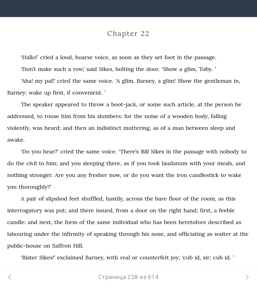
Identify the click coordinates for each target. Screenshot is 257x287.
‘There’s (129, 151)
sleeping (93, 163)
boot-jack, (124, 104)
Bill (145, 151)
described (221, 222)
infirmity (73, 233)
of (162, 116)
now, (115, 175)
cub (218, 257)
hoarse (83, 57)
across (134, 198)
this (230, 198)
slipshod (56, 198)
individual (125, 222)
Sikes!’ (47, 257)
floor (175, 198)
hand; (190, 210)
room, (208, 198)
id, (198, 257)
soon (125, 57)
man (178, 127)
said (92, 69)
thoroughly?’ (35, 186)
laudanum (175, 163)
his (91, 116)
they (147, 57)
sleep (216, 127)
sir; (207, 257)
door (141, 210)
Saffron (61, 245)
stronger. (41, 175)
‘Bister (29, 257)
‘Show (169, 69)
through (129, 233)
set (158, 57)
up (47, 92)
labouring (19, 233)
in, (237, 80)
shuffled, (92, 198)
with (212, 151)
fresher (97, 175)
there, (114, 163)
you (36, 151)
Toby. (206, 69)
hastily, (115, 198)
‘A (117, 80)
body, (202, 116)
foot (170, 57)
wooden (182, 116)
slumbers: (109, 116)
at (199, 104)
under (41, 233)
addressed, (21, 116)
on (153, 210)
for (128, 116)
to (84, 104)
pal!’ (50, 80)
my (39, 80)
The (26, 104)
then (80, 127)
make (45, 69)
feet (74, 198)
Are (59, 175)
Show (185, 80)
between (197, 127)
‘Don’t (28, 69)
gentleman (218, 80)
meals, (225, 163)
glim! (169, 80)
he (238, 104)
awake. (16, 139)
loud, (66, 57)
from (79, 116)
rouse (52, 116)
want (157, 175)
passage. (205, 57)
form (71, 222)
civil (31, 163)
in (179, 57)
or (142, 104)
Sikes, (106, 69)
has (157, 222)
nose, (158, 233)
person (224, 104)
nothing (17, 175)
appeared (67, 104)
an (91, 127)
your (209, 163)
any (82, 175)
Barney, (146, 80)
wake (35, 92)
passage (194, 151)
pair (31, 198)
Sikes (157, 151)
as (114, 57)
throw (96, 104)
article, (187, 104)
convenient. (87, 92)
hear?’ (50, 151)
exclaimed (70, 257)
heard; (52, 127)
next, (45, 222)
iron (182, 175)
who (145, 222)
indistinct (109, 127)
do (10, 163)
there (87, 210)
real (125, 257)
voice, (102, 57)
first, (59, 92)
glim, (190, 69)
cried (46, 57)
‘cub (187, 257)
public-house (24, 245)
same (89, 80)
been (170, 222)
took (154, 163)
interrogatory (24, 210)
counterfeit (154, 257)
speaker (43, 104)
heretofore (192, 222)
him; (52, 163)
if (68, 92)
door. (153, 69)
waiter (222, 233)
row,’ (78, 69)
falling (219, 116)
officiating (191, 233)
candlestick (204, 175)
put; (61, 210)
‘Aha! (27, 80)
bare (161, 198)
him (66, 116)
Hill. (78, 245)
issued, (105, 210)
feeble (227, 210)
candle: (16, 222)
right (175, 210)
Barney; (17, 92)
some (154, 104)
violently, (18, 127)
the (188, 57)
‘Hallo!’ (29, 57)
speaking (105, 233)
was (38, 127)
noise (151, 116)
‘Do (25, 151)
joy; (175, 257)
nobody (229, 151)
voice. (105, 80)
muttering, (137, 127)
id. (228, 257)
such (60, 69)
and (67, 127)
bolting (124, 69)
